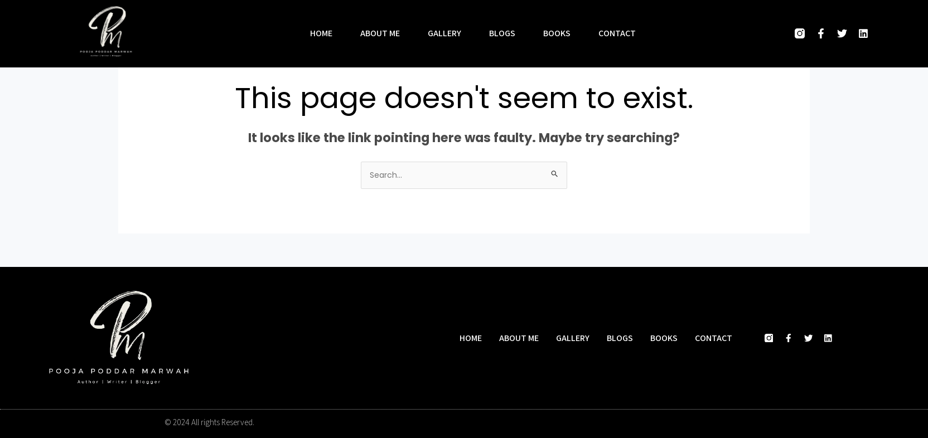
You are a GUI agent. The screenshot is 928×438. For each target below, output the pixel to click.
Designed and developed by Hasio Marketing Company (670, 423)
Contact (617, 33)
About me (380, 33)
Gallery (444, 33)
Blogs (502, 33)
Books (557, 33)
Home (321, 33)
